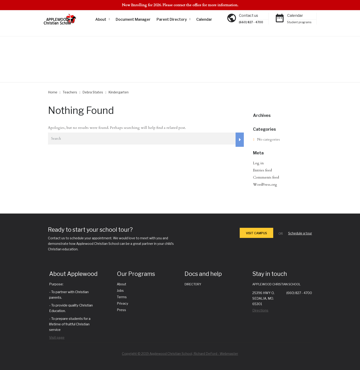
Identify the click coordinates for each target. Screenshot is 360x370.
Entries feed (262, 170)
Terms (122, 297)
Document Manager (133, 19)
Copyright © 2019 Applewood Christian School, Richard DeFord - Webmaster (180, 354)
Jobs (120, 290)
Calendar (204, 19)
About (100, 19)
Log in (258, 163)
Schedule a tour (300, 233)
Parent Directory (172, 19)
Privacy (122, 303)
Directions (260, 310)
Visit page (57, 337)
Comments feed (266, 177)
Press (121, 310)
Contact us (248, 15)
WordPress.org (265, 184)
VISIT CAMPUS (256, 233)
